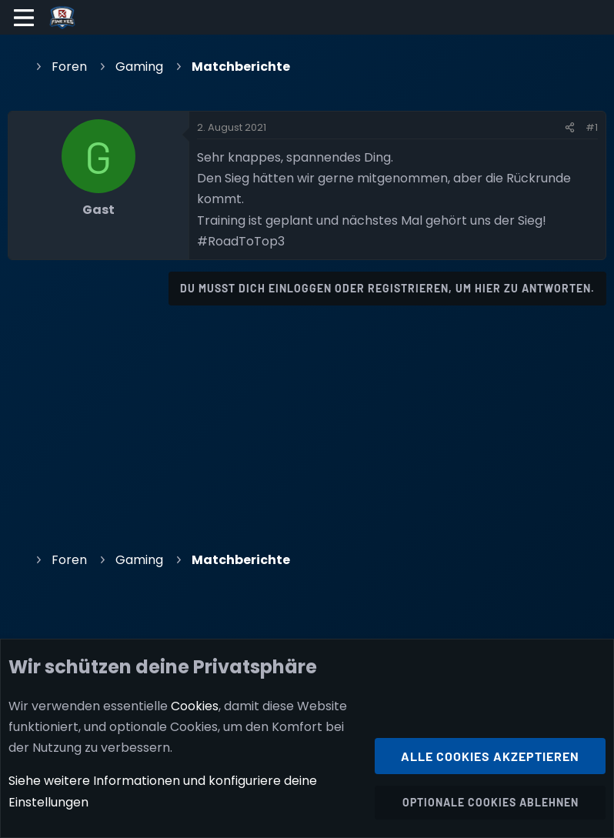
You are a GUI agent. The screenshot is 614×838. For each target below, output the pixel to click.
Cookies (195, 706)
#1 (592, 127)
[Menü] (24, 17)
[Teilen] (569, 128)
